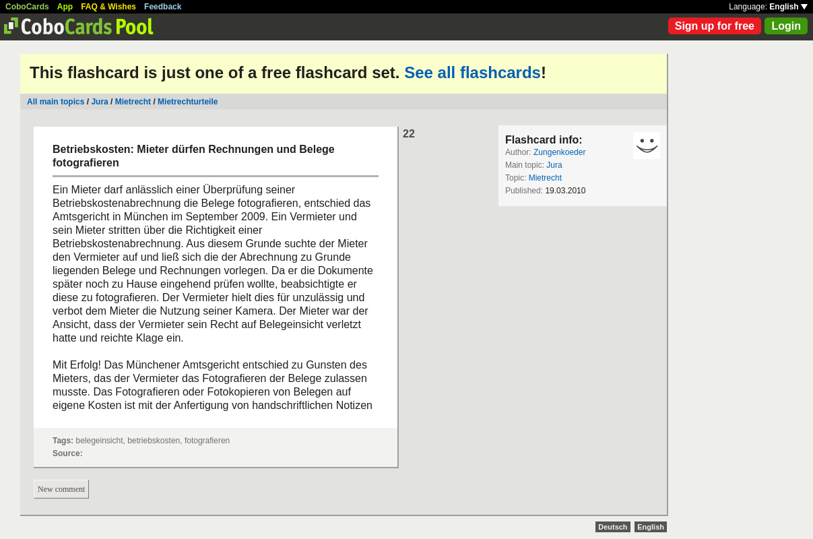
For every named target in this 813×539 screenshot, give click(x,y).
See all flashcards (472, 72)
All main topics (55, 101)
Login (786, 26)
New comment (61, 489)
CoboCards (27, 6)
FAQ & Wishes (108, 6)
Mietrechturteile (188, 101)
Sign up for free (714, 26)
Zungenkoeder (559, 152)
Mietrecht (133, 101)
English (788, 6)
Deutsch (612, 527)
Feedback (162, 6)
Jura (99, 101)
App (65, 6)
